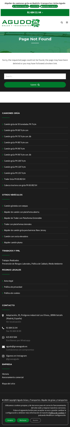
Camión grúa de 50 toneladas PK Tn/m (20, 124)
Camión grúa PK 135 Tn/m (15, 173)
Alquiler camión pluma (13, 242)
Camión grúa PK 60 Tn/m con (16, 130)
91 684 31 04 (11, 327)
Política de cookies (12, 293)
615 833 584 (34, 6)
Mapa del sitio (8, 383)
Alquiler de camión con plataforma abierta (21, 212)
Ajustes (35, 420)
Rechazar (23, 420)
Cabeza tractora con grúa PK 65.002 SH (20, 185)
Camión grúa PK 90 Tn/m (14, 148)
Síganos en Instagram (20, 6)
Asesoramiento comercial (12, 377)
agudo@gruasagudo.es (49, 6)
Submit (35, 84)
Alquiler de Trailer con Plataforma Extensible (23, 218)
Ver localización (13, 321)
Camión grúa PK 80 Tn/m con (16, 142)
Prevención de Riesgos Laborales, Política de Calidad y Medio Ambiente (32, 263)
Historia (5, 374)
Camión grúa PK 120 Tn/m (15, 167)
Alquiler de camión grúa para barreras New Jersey (25, 230)
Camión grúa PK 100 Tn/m (15, 161)
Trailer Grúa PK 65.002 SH (14, 179)
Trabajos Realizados (10, 260)
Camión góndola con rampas (16, 206)
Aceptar (10, 420)
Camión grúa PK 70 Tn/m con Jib (17, 136)
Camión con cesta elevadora (16, 236)
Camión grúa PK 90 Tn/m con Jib (17, 154)
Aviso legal (8, 281)
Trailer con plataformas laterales (18, 224)
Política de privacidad (13, 287)
